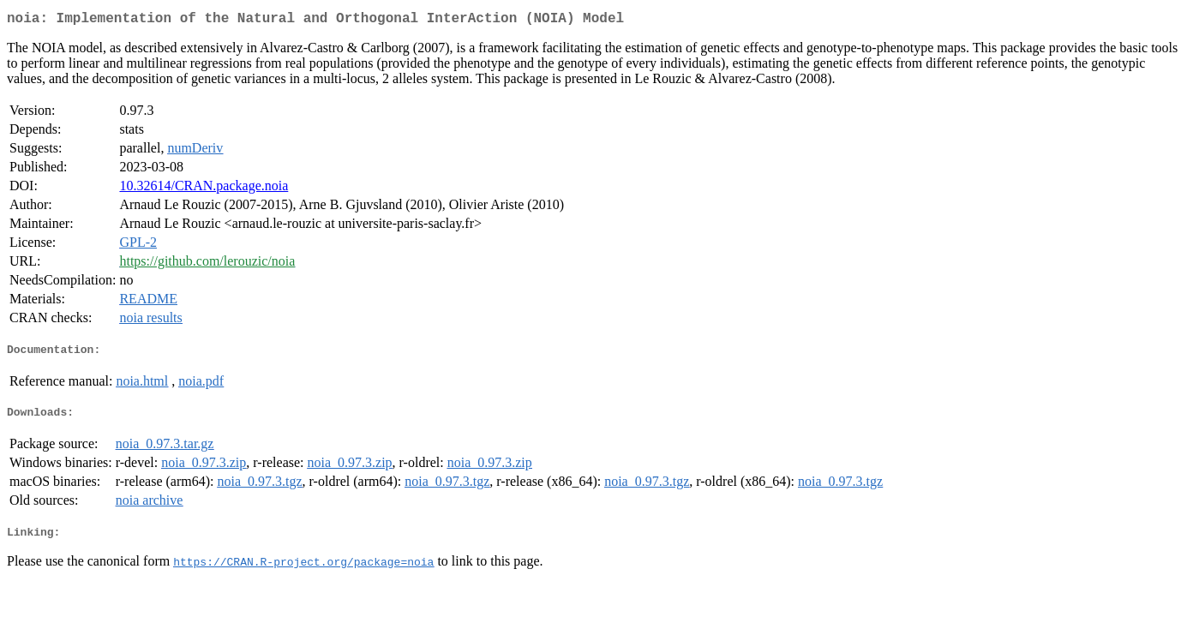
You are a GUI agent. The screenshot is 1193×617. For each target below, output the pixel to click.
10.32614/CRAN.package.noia (203, 189)
